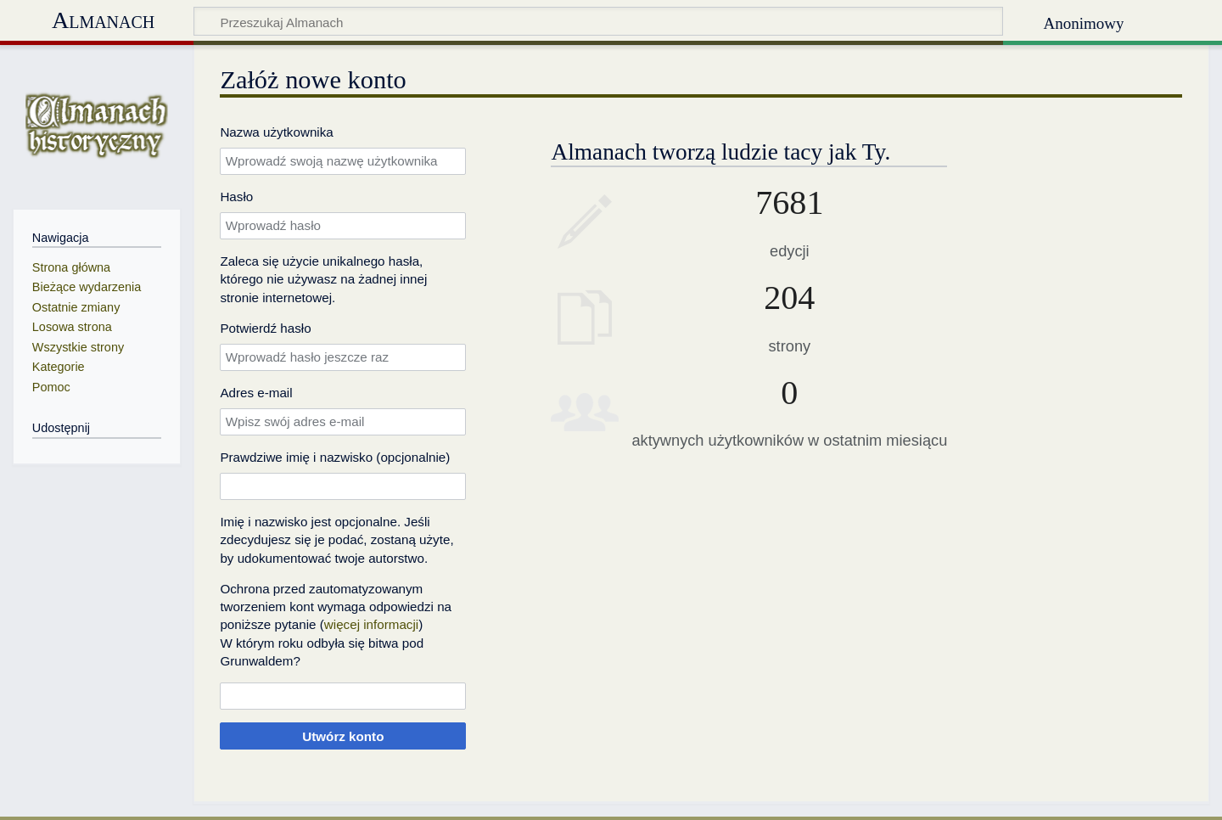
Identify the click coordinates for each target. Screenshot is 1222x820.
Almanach (103, 20)
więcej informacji (371, 624)
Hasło (236, 196)
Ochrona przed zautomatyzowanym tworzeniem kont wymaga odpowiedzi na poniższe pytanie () (335, 606)
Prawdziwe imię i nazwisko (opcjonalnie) (335, 457)
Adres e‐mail (256, 392)
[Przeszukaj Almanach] (598, 21)
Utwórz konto (343, 736)
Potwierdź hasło (265, 328)
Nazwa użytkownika (276, 132)
